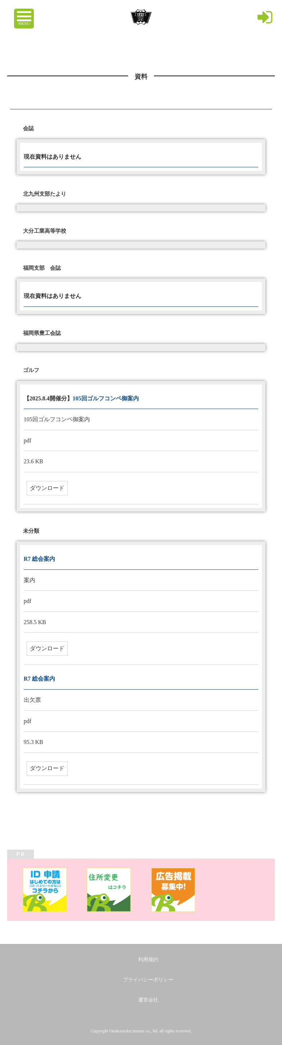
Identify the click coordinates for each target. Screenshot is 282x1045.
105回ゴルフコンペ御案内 (106, 398)
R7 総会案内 (39, 559)
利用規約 (148, 959)
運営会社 (148, 1000)
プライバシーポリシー (148, 979)
